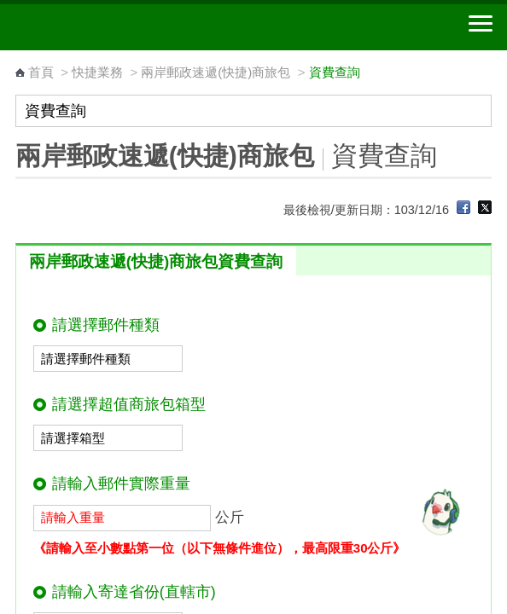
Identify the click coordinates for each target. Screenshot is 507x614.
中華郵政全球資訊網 (107, 27)
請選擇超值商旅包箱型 (129, 404)
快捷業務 (97, 72)
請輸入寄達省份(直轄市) (134, 591)
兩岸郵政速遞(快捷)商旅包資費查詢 (156, 261)
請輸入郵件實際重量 (121, 483)
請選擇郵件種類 (106, 324)
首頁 (41, 72)
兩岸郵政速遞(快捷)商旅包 (215, 72)
